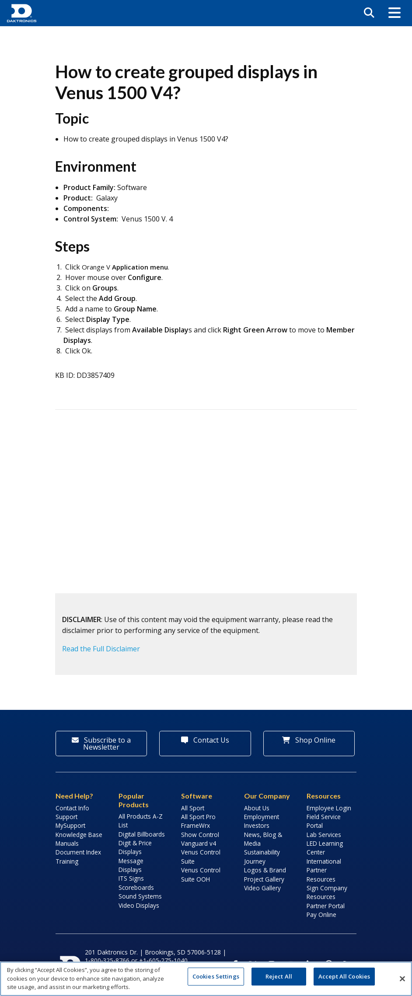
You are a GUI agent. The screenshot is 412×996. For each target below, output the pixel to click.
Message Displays (131, 865)
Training (67, 861)
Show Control (200, 834)
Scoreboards (136, 887)
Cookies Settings (215, 976)
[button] (394, 13)
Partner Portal (326, 906)
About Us (256, 808)
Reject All (278, 976)
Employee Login (329, 808)
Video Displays (139, 905)
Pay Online (321, 914)
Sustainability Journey (262, 856)
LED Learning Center (325, 847)
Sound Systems (140, 896)
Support (66, 817)
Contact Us (205, 740)
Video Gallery (262, 888)
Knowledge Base (79, 834)
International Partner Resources (324, 870)
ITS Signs (131, 878)
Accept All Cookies (344, 976)
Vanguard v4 (198, 843)
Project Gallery (264, 879)
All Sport (192, 808)
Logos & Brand (265, 870)
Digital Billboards (142, 834)
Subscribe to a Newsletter (101, 743)
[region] (206, 978)
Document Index (78, 852)
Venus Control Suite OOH (200, 874)
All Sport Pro (198, 817)
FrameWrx (195, 825)
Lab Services (324, 834)
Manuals (67, 843)
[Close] (402, 978)
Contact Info (72, 808)
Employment (261, 817)
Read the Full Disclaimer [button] (101, 649)
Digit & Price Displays (135, 847)
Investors (256, 825)
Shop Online (308, 740)
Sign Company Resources (327, 892)
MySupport (70, 825)
